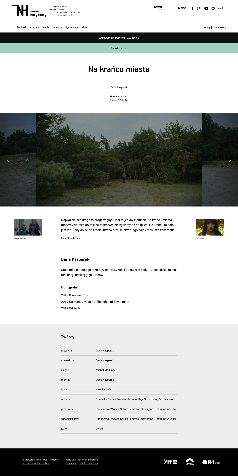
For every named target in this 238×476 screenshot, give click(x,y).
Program (34, 27)
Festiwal (21, 27)
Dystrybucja (72, 27)
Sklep (85, 27)
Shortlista (116, 48)
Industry (57, 27)
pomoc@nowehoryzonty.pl (36, 463)
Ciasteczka (71, 463)
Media (45, 27)
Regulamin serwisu (89, 463)
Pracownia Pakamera (88, 460)
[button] (230, 160)
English (222, 8)
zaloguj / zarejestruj (215, 27)
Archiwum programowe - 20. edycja (119, 37)
